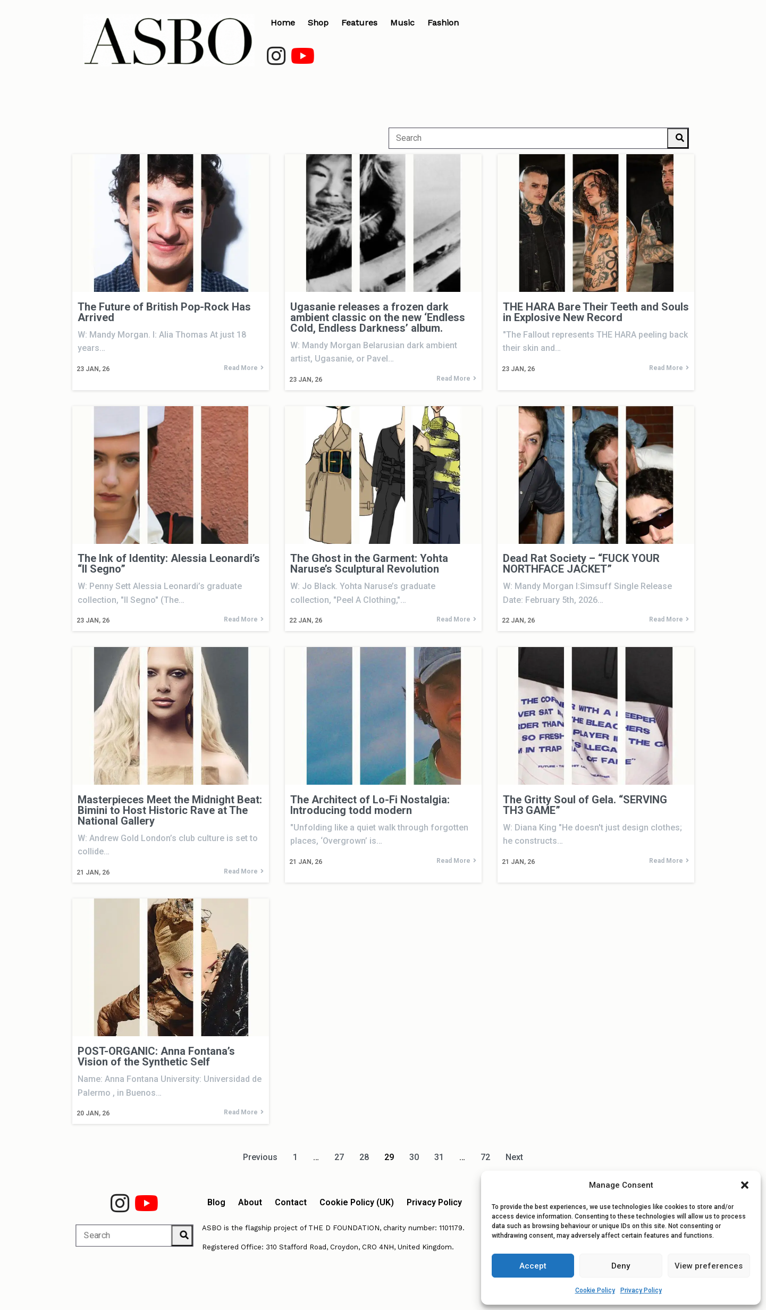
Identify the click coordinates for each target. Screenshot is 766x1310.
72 (485, 1157)
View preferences (709, 1266)
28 (364, 1157)
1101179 (450, 1228)
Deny (620, 1266)
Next (514, 1157)
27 (339, 1157)
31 (439, 1157)
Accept (532, 1266)
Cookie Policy (595, 1290)
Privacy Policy (641, 1290)
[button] (744, 1185)
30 (414, 1157)
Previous (260, 1157)
